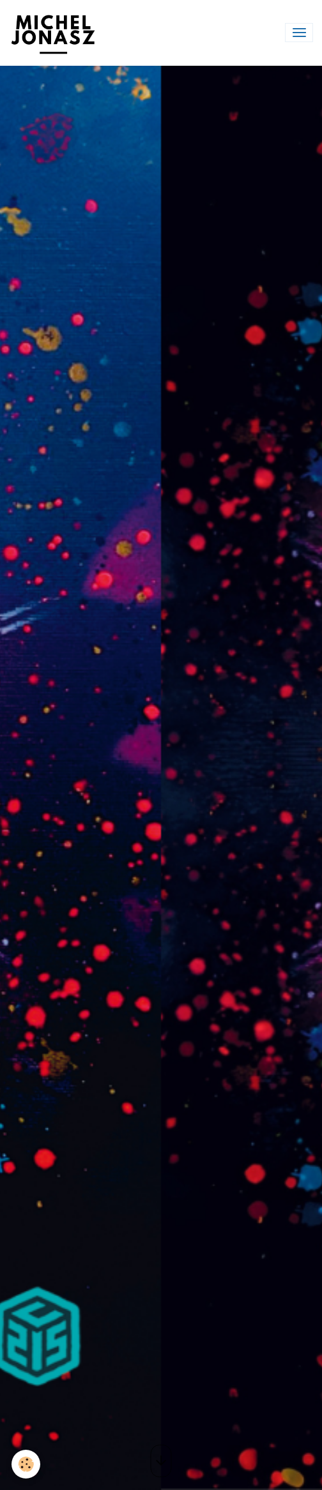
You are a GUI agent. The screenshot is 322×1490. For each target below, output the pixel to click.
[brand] (55, 33)
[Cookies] (26, 1464)
